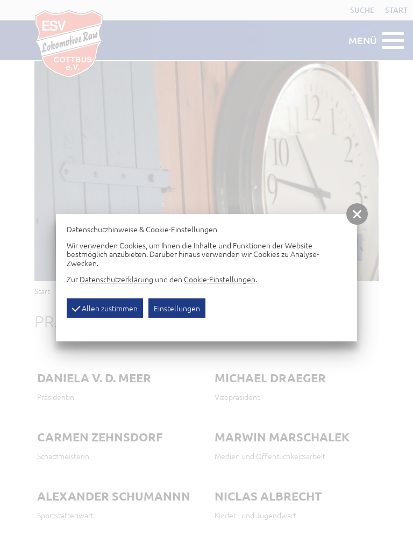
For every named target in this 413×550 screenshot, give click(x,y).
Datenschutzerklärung (116, 279)
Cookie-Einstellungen (219, 279)
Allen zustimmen (105, 308)
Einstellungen (177, 308)
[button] (357, 214)
